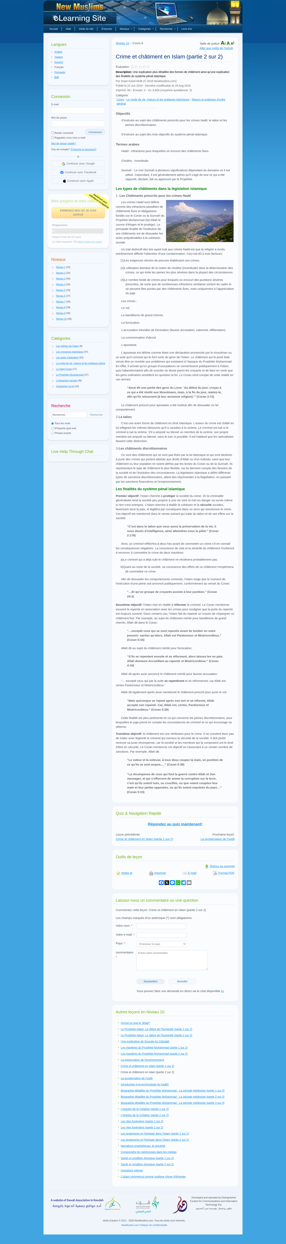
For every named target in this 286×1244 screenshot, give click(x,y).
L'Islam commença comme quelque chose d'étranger (153, 1176)
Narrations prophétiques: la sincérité (143, 1145)
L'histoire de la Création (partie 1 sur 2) (145, 1109)
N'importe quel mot (63, 428)
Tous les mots (60, 423)
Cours (120, 99)
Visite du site (86, 28)
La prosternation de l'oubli (218, 839)
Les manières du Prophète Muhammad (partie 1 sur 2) (154, 1047)
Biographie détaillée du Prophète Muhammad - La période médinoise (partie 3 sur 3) (172, 1102)
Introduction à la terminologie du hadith (145, 1084)
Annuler (182, 981)
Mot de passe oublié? (63, 143)
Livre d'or (187, 28)
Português (59, 72)
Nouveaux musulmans (80, 14)
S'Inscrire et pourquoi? (84, 149)
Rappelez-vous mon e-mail (68, 137)
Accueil (53, 28)
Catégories (146, 28)
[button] (53, 267)
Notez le (124, 873)
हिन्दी (56, 77)
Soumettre (150, 981)
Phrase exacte (61, 433)
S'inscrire (106, 28)
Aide (68, 28)
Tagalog (58, 57)
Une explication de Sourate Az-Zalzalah (145, 1041)
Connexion (95, 132)
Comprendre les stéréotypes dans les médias (149, 1152)
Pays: (120, 943)
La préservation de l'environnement (142, 1059)
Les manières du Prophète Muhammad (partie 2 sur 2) (154, 1053)
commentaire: (125, 955)
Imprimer (157, 873)
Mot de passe (59, 117)
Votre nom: (124, 925)
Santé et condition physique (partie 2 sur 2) (147, 1164)
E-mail (55, 104)
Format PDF (224, 873)
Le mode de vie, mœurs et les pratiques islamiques (158, 99)
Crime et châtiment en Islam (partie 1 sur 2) (144, 839)
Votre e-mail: (125, 934)
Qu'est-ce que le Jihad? (135, 1023)
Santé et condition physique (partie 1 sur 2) (147, 1158)
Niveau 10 (122, 43)
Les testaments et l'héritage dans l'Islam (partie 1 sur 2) (155, 1133)
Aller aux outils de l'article (216, 48)
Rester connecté (62, 132)
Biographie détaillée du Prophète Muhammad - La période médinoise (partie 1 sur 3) (172, 1090)
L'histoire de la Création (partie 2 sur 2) (145, 1115)
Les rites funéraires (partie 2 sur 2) (142, 1127)
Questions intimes (132, 1170)
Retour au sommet (219, 866)
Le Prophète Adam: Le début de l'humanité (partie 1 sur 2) (156, 1029)
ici (222, 991)
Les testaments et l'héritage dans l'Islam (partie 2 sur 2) (155, 1139)
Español (58, 62)
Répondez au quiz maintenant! (175, 824)
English (58, 52)
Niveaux (126, 28)
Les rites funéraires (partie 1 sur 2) (142, 1121)
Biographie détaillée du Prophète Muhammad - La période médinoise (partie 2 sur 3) (172, 1096)
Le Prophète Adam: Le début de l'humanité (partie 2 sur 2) (156, 1035)
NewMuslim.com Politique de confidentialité (144, 1225)
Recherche (168, 28)
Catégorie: (122, 95)
